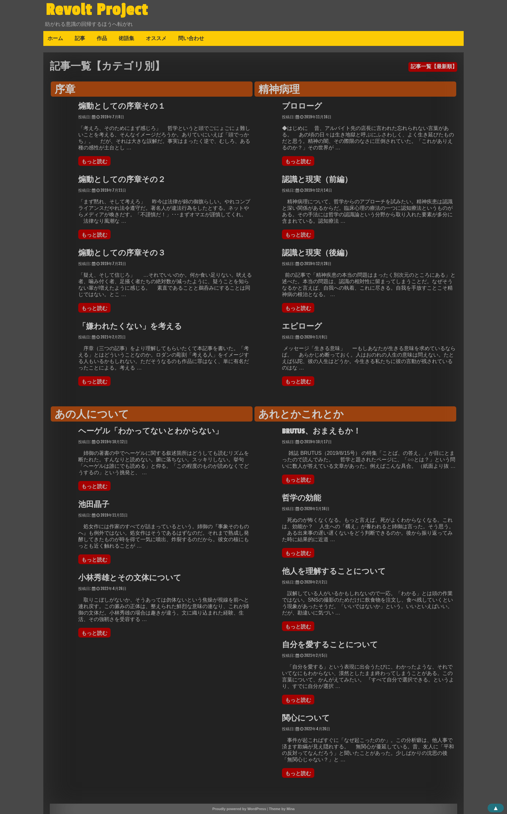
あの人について (92, 415)
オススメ (156, 38)
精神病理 (279, 90)
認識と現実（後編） (317, 253)
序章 (65, 90)
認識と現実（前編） (317, 180)
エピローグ (302, 326)
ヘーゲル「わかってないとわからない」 (150, 431)
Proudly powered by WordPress (239, 809)
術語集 (126, 38)
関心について (306, 718)
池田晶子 (93, 504)
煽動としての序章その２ (122, 180)
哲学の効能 (301, 498)
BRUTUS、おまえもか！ (321, 431)
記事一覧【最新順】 (434, 66)
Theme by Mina (282, 809)
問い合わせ (191, 38)
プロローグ (302, 106)
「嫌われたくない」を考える (130, 326)
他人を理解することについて (334, 571)
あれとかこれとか (301, 415)
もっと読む (96, 161)
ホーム (55, 38)
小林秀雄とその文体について (129, 578)
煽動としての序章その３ (122, 253)
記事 (80, 38)
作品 (102, 38)
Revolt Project (97, 10)
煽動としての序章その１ (122, 106)
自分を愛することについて (330, 645)
